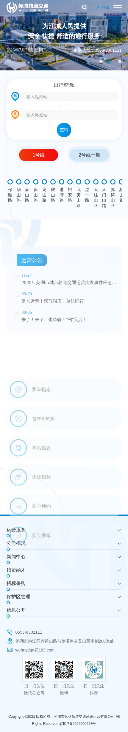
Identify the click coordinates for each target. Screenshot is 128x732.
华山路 (19, 195)
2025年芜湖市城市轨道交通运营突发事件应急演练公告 (68, 310)
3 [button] (120, 61)
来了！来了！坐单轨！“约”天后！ (54, 347)
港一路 (87, 195)
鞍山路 (53, 195)
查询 (64, 129)
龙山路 (44, 195)
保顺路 (10, 195)
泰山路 (27, 195)
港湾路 (62, 195)
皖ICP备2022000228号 (78, 724)
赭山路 (121, 195)
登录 (103, 7)
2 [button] (108, 61)
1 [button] (101, 61)
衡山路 (36, 195)
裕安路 (70, 195)
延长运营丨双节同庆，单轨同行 (52, 328)
